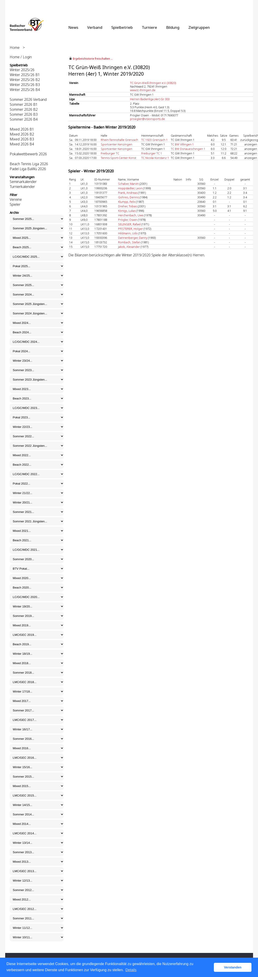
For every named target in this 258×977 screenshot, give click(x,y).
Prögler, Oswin (127, 220)
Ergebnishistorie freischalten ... (93, 59)
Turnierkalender (22, 186)
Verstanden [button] (233, 967)
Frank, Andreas (127, 193)
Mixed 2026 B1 (22, 129)
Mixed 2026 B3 (22, 139)
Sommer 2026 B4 (24, 119)
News (73, 27)
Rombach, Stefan (129, 242)
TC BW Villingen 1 (182, 144)
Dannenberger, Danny (132, 238)
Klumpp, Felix (126, 202)
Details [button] (131, 970)
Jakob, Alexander (129, 247)
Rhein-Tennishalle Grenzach (119, 140)
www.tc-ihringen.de (142, 90)
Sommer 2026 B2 (24, 109)
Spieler (15, 204)
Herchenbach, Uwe (130, 215)
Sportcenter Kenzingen (116, 144)
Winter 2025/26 (22, 69)
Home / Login (21, 56)
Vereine (16, 199)
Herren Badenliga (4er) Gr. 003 (150, 99)
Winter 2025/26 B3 (25, 84)
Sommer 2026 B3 (24, 114)
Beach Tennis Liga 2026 (29, 163)
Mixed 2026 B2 (22, 134)
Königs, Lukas (127, 211)
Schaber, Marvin (128, 184)
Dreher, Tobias (127, 206)
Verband (94, 27)
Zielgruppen (199, 27)
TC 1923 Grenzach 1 (154, 140)
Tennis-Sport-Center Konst (118, 158)
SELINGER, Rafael (129, 224)
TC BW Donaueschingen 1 (188, 149)
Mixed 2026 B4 (22, 144)
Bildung (172, 27)
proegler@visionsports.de (147, 119)
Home (15, 47)
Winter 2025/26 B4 (25, 89)
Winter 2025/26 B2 (25, 79)
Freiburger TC (110, 153)
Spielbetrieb (122, 27)
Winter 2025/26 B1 (25, 74)
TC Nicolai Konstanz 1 (155, 158)
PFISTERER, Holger (130, 229)
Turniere (149, 27)
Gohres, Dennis (128, 197)
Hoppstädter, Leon (130, 188)
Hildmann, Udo (128, 233)
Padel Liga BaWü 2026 (28, 168)
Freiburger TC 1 (151, 153)
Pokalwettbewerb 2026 (28, 153)
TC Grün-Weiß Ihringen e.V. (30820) (153, 83)
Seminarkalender (23, 181)
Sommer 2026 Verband (28, 99)
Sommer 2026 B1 (24, 104)
